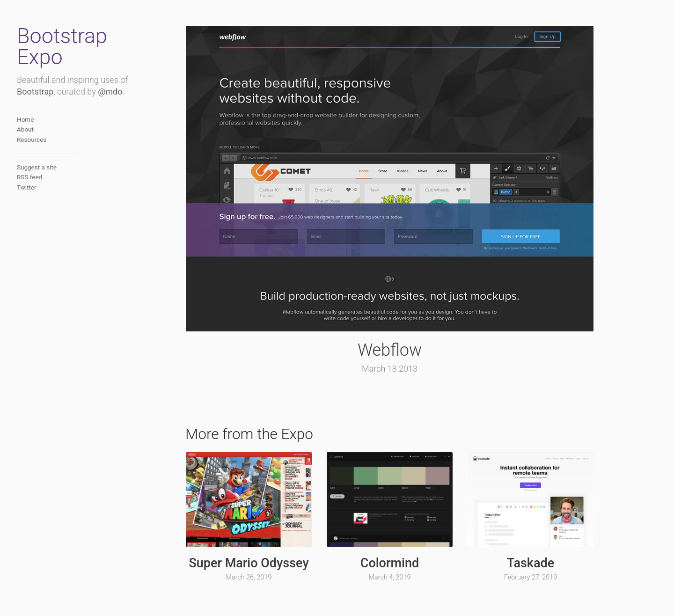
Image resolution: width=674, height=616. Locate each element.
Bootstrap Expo (62, 46)
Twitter (27, 187)
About (25, 129)
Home (25, 119)
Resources (31, 139)
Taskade (530, 563)
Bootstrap (35, 91)
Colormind (389, 563)
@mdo (110, 91)
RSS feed (29, 177)
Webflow (390, 350)
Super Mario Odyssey (248, 563)
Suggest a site (37, 167)
